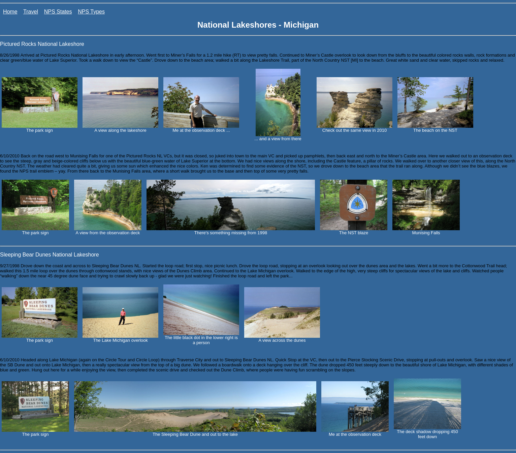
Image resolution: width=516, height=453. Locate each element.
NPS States (58, 11)
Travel (30, 11)
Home (10, 11)
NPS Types (91, 11)
